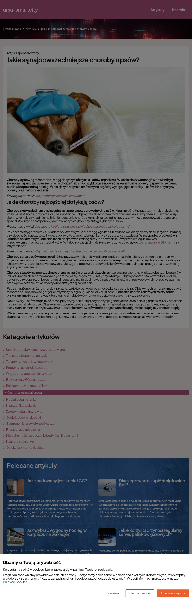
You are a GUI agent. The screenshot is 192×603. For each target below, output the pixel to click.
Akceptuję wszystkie (173, 593)
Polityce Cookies (15, 582)
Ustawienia (112, 593)
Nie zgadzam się (140, 593)
